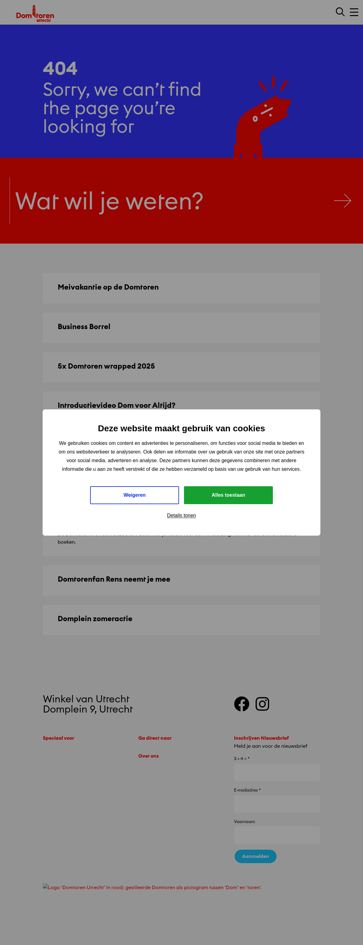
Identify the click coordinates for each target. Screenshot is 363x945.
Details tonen (181, 515)
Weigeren (134, 495)
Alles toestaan (228, 495)
